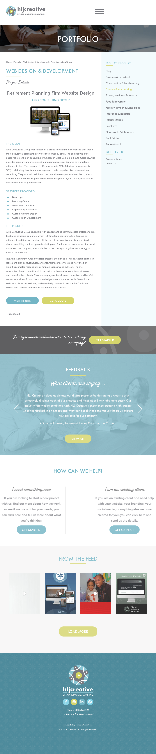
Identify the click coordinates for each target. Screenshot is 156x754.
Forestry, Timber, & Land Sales (123, 107)
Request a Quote (114, 159)
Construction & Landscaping (122, 83)
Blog (108, 71)
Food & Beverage (116, 101)
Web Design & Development (36, 62)
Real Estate (112, 138)
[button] (16, 409)
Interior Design (114, 119)
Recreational (113, 144)
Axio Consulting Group (51, 100)
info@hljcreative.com (82, 714)
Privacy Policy (69, 725)
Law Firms (111, 126)
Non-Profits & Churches (119, 132)
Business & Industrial (118, 77)
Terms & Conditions (84, 725)
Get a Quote (58, 300)
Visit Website (22, 300)
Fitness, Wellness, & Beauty (121, 95)
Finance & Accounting (119, 89)
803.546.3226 (82, 710)
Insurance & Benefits (118, 113)
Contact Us (111, 163)
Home (9, 62)
